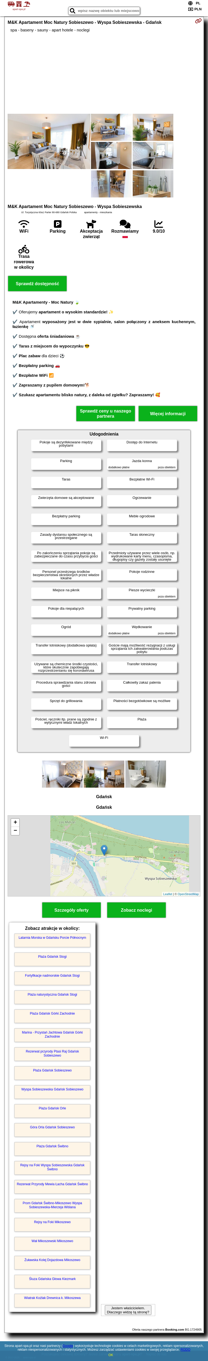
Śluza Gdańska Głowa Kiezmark (52, 1279)
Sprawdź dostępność (37, 283)
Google (68, 1346)
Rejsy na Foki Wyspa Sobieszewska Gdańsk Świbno (52, 1167)
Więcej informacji (168, 413)
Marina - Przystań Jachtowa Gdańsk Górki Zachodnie (52, 1034)
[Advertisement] (104, 73)
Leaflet (167, 894)
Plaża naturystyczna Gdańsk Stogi (52, 994)
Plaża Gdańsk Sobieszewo (52, 1070)
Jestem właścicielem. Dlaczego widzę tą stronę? (128, 1310)
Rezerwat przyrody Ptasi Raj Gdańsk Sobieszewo (52, 1053)
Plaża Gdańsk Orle (52, 1108)
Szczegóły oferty (71, 910)
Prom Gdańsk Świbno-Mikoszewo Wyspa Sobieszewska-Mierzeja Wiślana (52, 1205)
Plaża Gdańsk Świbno (52, 1146)
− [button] (15, 831)
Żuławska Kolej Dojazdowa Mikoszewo (52, 1260)
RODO (185, 1350)
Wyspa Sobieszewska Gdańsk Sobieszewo (52, 1089)
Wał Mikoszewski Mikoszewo (52, 1241)
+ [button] (15, 823)
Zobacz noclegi (136, 910)
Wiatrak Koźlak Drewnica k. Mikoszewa (52, 1298)
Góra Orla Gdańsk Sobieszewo (52, 1127)
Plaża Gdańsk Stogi (52, 957)
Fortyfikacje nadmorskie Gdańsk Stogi (52, 975)
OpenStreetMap (188, 894)
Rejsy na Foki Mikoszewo (52, 1222)
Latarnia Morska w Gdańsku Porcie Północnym (52, 938)
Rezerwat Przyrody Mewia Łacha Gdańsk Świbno (52, 1184)
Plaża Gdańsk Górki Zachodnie (52, 1013)
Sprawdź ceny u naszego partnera (105, 413)
